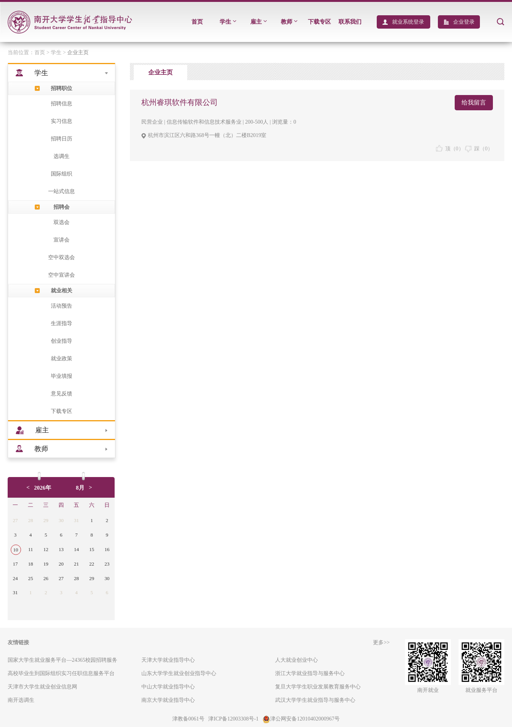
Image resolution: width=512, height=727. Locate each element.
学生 (228, 22)
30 (61, 520)
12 (46, 549)
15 (91, 549)
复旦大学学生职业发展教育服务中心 (318, 687)
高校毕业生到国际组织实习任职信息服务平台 (61, 673)
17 (15, 564)
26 (46, 578)
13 (61, 549)
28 (30, 520)
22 (91, 564)
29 (46, 520)
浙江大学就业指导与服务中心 (310, 673)
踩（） (479, 149)
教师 (289, 22)
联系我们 (350, 22)
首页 (197, 22)
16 (107, 549)
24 (15, 578)
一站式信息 (61, 191)
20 (61, 564)
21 (76, 564)
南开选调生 (21, 700)
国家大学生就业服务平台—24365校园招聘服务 (62, 660)
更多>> (381, 642)
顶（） (450, 149)
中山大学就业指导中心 (168, 687)
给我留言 (474, 102)
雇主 (258, 22)
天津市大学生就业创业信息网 (42, 687)
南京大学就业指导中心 (168, 700)
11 (30, 549)
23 (107, 564)
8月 (80, 488)
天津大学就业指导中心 (168, 660)
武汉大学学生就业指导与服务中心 (315, 700)
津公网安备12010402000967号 (301, 719)
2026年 (42, 488)
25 (30, 578)
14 (76, 549)
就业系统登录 (408, 22)
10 (15, 550)
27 (15, 520)
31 (76, 520)
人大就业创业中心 (296, 660)
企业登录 (464, 22)
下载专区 (319, 22)
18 (30, 564)
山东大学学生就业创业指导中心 (178, 673)
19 (46, 564)
